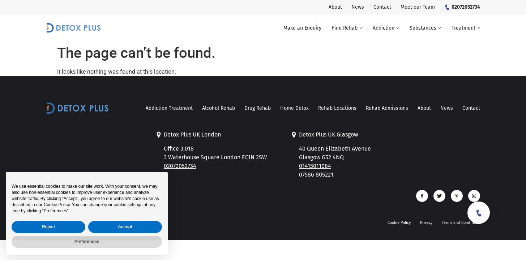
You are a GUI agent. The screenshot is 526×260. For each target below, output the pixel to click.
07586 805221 (316, 174)
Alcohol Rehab (218, 108)
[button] (347, 28)
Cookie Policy (399, 222)
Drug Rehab (257, 108)
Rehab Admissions (387, 108)
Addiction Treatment (169, 108)
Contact (471, 108)
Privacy (426, 222)
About (424, 108)
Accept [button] (125, 243)
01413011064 (315, 165)
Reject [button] (48, 243)
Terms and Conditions (461, 222)
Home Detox (294, 108)
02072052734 (180, 165)
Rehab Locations (337, 108)
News (446, 108)
